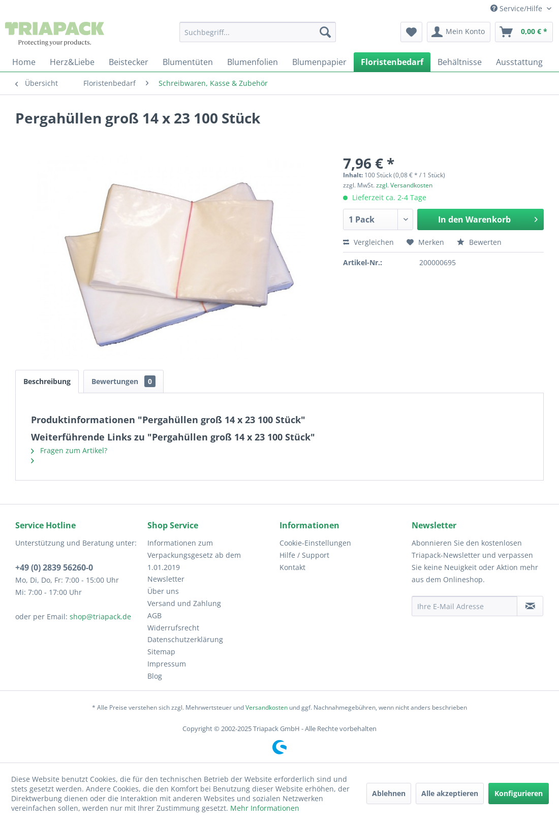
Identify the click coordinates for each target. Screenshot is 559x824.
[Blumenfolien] (252, 62)
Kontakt (292, 567)
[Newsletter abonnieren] (530, 606)
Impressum (166, 664)
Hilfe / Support (304, 555)
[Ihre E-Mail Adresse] (464, 606)
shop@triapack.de (100, 616)
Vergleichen (368, 242)
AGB (154, 615)
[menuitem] (257, 32)
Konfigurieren (518, 793)
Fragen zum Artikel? (69, 450)
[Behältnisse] (459, 62)
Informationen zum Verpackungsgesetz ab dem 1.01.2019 (194, 555)
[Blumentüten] (188, 62)
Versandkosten (266, 707)
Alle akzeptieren (449, 793)
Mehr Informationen (264, 808)
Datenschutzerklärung (185, 639)
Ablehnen (389, 793)
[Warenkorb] (524, 32)
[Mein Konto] (458, 32)
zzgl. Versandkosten (404, 185)
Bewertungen (123, 381)
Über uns (163, 591)
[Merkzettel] (411, 32)
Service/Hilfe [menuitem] (517, 8)
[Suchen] (325, 32)
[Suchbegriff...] (257, 32)
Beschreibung (47, 381)
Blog (154, 676)
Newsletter (165, 579)
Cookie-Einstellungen (315, 543)
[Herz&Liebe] (72, 62)
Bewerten (479, 242)
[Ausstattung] (519, 62)
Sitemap (161, 651)
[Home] (24, 62)
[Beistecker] (129, 62)
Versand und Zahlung (184, 603)
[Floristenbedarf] (392, 62)
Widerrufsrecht (173, 627)
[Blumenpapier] (319, 62)
